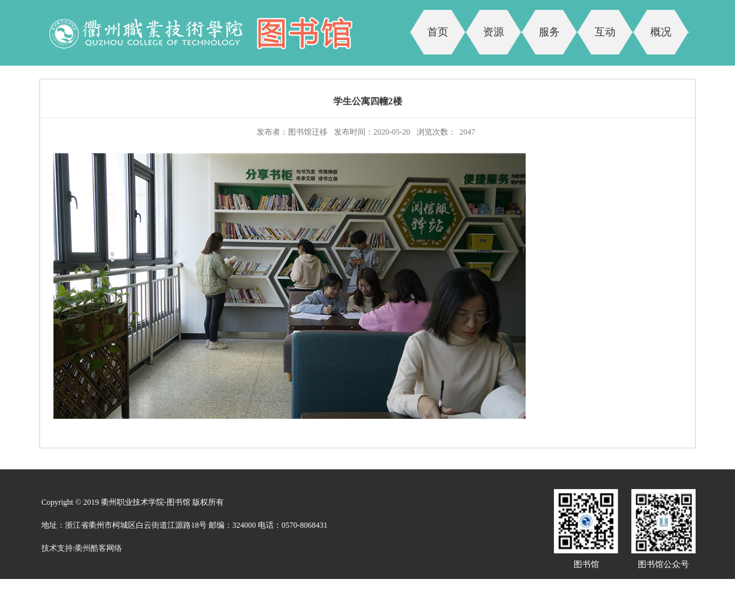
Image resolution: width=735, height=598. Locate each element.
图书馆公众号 (663, 564)
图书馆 (586, 564)
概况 (660, 31)
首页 (437, 31)
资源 (493, 31)
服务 (549, 31)
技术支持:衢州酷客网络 (81, 548)
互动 (605, 31)
